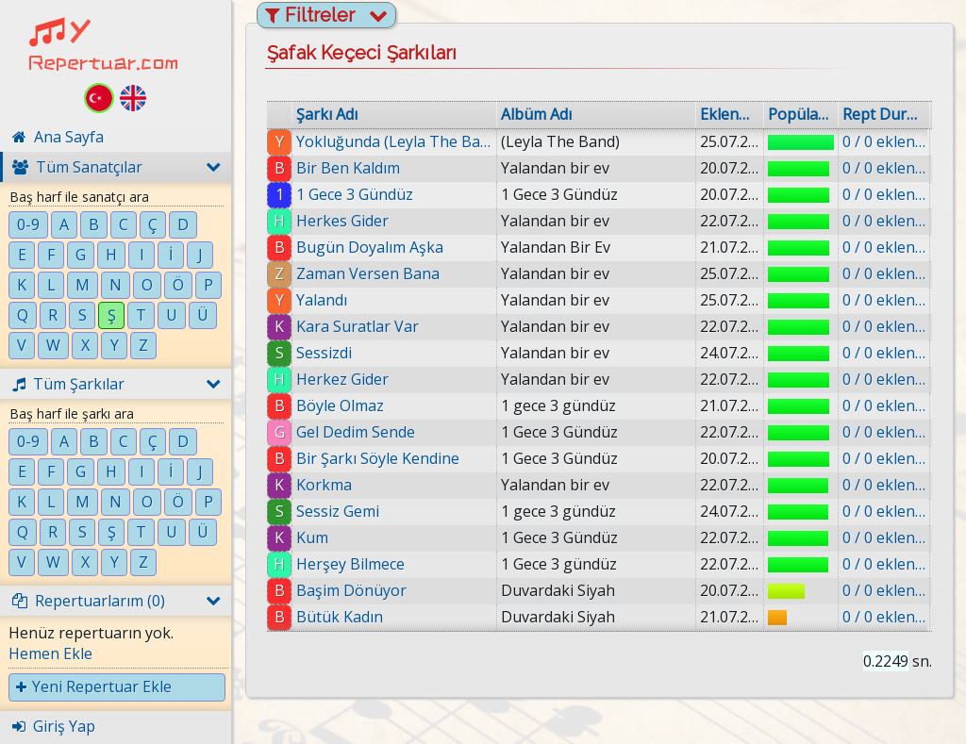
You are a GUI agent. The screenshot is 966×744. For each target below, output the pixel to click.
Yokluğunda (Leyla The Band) (394, 141)
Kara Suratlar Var (357, 326)
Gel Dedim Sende (355, 432)
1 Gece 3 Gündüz (354, 194)
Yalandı (321, 299)
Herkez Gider (342, 379)
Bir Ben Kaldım (348, 167)
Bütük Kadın (339, 616)
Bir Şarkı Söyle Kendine (377, 458)
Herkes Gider (342, 220)
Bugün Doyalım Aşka (369, 247)
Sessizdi (324, 352)
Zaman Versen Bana (368, 273)
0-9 (28, 224)
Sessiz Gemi (337, 511)
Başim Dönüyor (351, 590)
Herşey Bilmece (350, 564)
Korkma (324, 484)
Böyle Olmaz (340, 405)
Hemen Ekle (50, 653)
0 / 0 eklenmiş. (883, 141)
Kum (312, 537)
